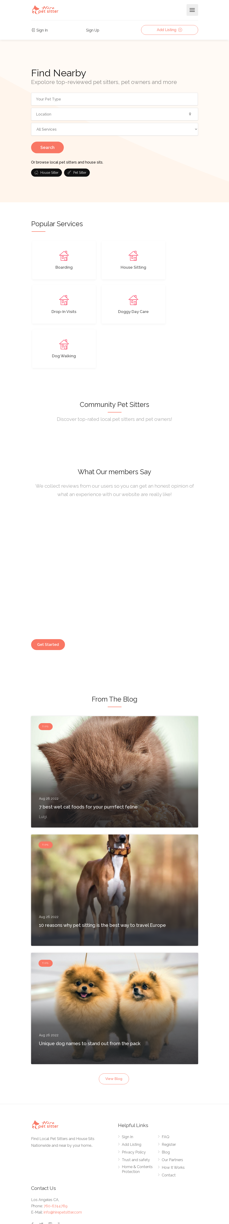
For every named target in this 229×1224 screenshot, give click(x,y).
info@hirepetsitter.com (63, 1168)
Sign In (39, 30)
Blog (166, 1108)
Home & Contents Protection (137, 1125)
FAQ (165, 1092)
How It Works (173, 1123)
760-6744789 (56, 1162)
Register (169, 1100)
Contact (169, 1131)
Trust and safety (136, 1115)
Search (47, 147)
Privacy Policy (134, 1108)
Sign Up (92, 30)
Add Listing (169, 30)
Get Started (48, 600)
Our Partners (172, 1115)
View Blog (113, 1034)
